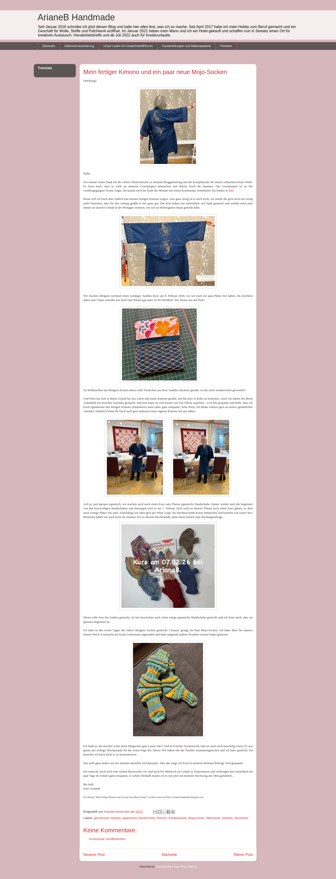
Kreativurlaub (178, 818)
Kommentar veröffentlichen (107, 839)
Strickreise (241, 818)
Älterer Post (243, 855)
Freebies (226, 46)
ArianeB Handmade (76, 17)
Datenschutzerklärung (79, 46)
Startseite (48, 46)
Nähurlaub (213, 818)
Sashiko (227, 818)
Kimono (162, 818)
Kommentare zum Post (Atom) (176, 866)
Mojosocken (196, 818)
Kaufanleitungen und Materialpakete (186, 46)
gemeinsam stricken (107, 818)
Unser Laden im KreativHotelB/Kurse (128, 46)
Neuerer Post (94, 855)
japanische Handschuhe (138, 818)
